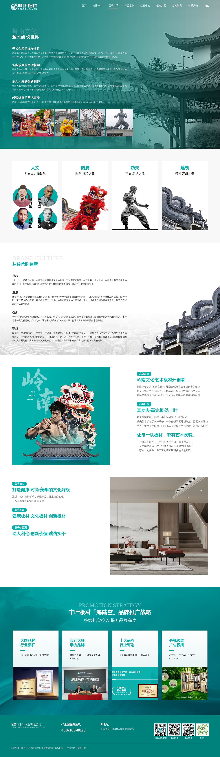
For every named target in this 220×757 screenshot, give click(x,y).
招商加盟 (161, 5)
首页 (84, 5)
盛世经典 (81, 748)
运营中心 (145, 5)
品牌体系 (113, 5)
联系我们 (193, 5)
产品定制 (129, 5)
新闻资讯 (177, 5)
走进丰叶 (98, 5)
